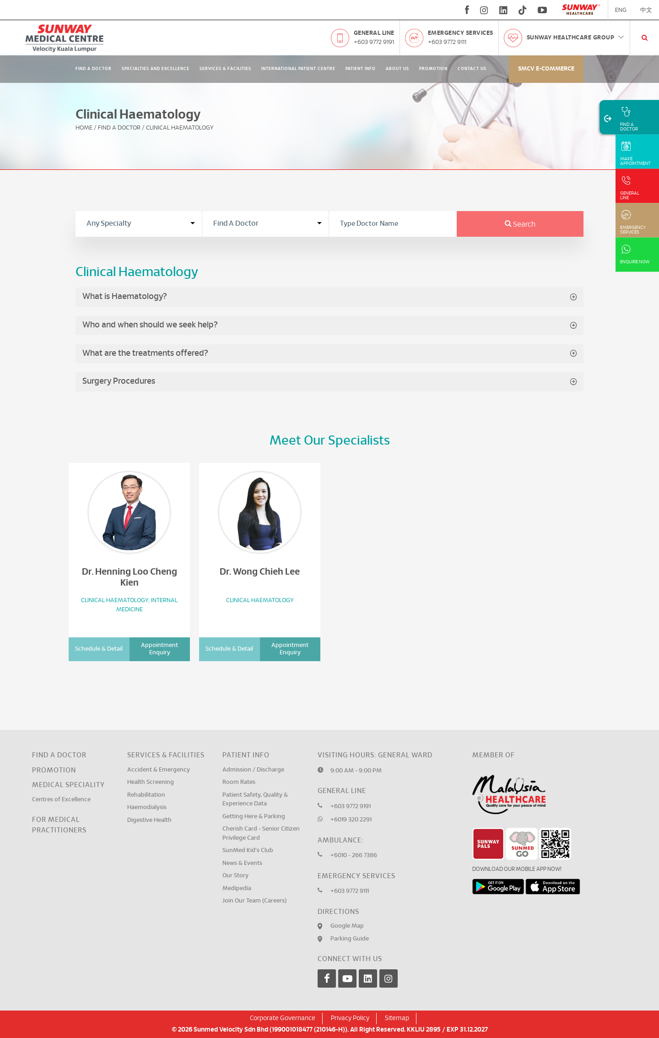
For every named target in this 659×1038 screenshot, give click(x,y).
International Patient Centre (298, 69)
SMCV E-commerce (546, 69)
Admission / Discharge (253, 770)
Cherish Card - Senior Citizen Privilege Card (261, 833)
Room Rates (238, 782)
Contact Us (472, 69)
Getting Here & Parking (253, 817)
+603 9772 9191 (374, 42)
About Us (397, 69)
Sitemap (397, 1018)
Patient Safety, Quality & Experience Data (255, 799)
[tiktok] (522, 10)
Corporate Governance (282, 1018)
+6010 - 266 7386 (353, 856)
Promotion (433, 69)
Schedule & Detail (99, 649)
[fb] (467, 10)
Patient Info (361, 69)
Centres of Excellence (61, 800)
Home (84, 128)
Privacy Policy (350, 1018)
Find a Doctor (59, 755)
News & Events (242, 863)
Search (520, 224)
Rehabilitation (146, 795)
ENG (621, 10)
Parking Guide (349, 939)
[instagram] (484, 10)
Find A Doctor (94, 69)
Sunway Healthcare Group (576, 38)
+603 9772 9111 (447, 42)
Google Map (347, 926)
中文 (646, 10)
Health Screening (150, 782)
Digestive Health (149, 820)
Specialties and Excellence (155, 69)
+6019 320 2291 (351, 820)
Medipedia (236, 888)
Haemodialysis (147, 807)
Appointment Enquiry (159, 649)
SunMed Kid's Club (247, 850)
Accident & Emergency (158, 770)
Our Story (235, 876)
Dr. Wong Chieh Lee (260, 571)
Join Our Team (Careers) (254, 901)
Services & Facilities (225, 69)
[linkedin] (503, 10)
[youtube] (543, 10)
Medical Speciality (68, 785)
